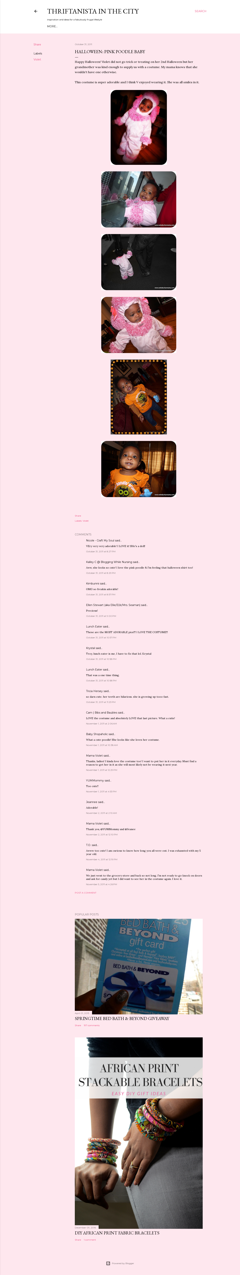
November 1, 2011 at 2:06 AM (101, 723)
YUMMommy (95, 780)
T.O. (88, 845)
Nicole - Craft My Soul (100, 540)
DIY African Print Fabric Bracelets (117, 1233)
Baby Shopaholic (97, 734)
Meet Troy (66, 26)
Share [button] (37, 44)
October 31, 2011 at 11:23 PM (101, 702)
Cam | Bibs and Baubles (101, 712)
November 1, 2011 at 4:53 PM (101, 791)
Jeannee (91, 802)
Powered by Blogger (120, 1263)
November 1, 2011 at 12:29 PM (101, 770)
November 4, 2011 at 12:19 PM (101, 859)
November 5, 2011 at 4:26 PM (101, 884)
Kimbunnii (92, 583)
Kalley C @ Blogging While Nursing (109, 562)
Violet (37, 59)
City (97, 26)
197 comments (92, 1025)
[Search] (200, 11)
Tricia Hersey (94, 691)
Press (114, 26)
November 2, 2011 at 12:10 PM (102, 834)
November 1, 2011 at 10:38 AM (102, 745)
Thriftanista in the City (93, 11)
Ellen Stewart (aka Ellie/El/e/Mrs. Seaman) (113, 605)
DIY (89, 26)
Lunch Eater (94, 626)
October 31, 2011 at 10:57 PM (101, 637)
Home (51, 26)
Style (80, 26)
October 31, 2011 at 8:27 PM (101, 551)
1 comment (90, 1239)
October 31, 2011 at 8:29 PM (101, 573)
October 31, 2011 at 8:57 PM (100, 594)
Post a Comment (85, 892)
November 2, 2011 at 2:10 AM (101, 813)
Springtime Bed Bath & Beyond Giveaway (122, 1018)
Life (105, 26)
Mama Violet (94, 755)
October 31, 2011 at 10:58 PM (101, 659)
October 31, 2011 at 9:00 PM (101, 616)
